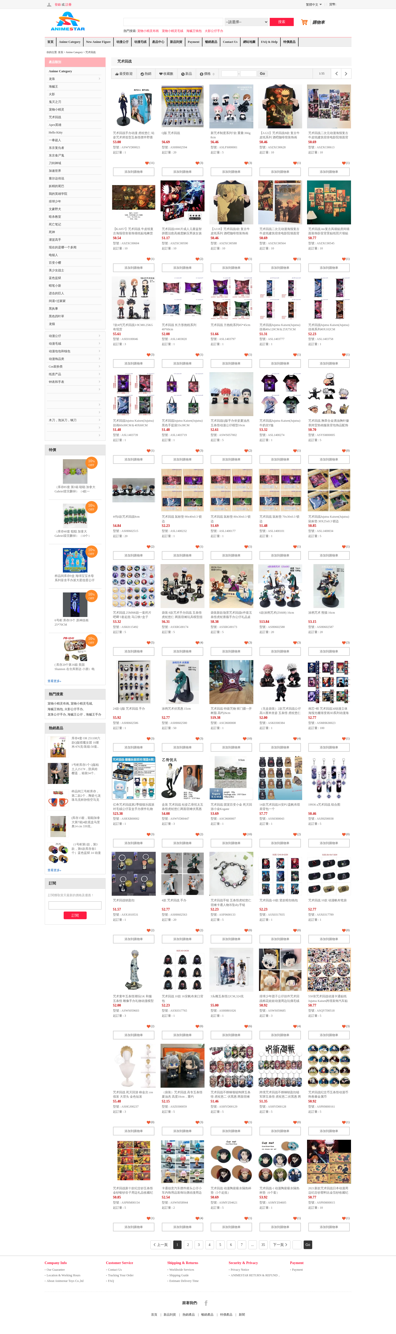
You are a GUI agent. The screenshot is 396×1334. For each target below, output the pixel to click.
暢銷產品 (211, 42)
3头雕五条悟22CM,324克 (227, 996)
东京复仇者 (56, 148)
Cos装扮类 (56, 366)
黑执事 (53, 308)
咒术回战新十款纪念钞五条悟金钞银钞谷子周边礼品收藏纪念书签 (133, 1192)
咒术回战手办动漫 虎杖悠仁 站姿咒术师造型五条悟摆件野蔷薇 (133, 137)
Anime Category (70, 42)
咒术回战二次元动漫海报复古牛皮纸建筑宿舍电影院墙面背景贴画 (328, 137)
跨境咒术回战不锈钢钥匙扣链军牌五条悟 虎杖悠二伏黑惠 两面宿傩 (280, 1096)
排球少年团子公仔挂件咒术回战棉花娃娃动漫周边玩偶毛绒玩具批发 (279, 1001)
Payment (193, 42)
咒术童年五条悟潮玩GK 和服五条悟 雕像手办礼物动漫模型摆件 (133, 1001)
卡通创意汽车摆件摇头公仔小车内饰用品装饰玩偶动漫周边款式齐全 (182, 1192)
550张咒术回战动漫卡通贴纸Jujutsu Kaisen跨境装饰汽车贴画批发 (328, 1001)
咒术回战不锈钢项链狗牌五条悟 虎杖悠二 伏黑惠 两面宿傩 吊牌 (231, 1096)
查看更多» (54, 681)
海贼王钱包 (194, 31)
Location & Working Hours (64, 1275)
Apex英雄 (55, 125)
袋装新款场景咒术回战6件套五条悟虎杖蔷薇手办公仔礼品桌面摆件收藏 (231, 617)
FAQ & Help (269, 42)
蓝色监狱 (55, 278)
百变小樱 (55, 262)
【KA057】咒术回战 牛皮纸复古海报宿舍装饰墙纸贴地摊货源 (133, 233)
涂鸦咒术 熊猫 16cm (321, 612)
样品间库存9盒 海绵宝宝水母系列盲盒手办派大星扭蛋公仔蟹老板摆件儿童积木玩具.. (75, 580)
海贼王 (53, 86)
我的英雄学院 (58, 194)
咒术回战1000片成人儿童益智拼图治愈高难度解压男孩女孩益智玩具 (182, 233)
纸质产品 (55, 374)
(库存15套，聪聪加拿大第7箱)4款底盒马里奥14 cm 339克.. (86, 822)
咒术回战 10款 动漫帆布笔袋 (327, 900)
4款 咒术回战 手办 (174, 900)
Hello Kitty (56, 132)
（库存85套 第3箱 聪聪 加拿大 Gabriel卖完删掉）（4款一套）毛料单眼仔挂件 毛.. (75, 491)
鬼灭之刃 (55, 102)
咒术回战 (90, 52)
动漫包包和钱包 (59, 351)
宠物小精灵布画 (148, 31)
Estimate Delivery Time (184, 1281)
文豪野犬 (55, 209)
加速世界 (55, 171)
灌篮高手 (55, 239)
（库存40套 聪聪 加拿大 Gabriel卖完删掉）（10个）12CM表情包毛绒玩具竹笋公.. (75, 536)
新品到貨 (176, 42)
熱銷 (146, 74)
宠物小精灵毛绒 (172, 31)
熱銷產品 (189, 1314)
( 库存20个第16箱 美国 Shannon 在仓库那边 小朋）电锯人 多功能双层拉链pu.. (75, 669)
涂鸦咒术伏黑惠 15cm (176, 708)
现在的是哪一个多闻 (62, 247)
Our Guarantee (56, 1269)
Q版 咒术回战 (171, 133)
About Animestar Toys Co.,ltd (65, 1281)
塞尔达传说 (56, 178)
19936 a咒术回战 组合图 (324, 804)
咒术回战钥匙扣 (123, 900)
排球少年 (55, 201)
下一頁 (280, 1245)
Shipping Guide (179, 1275)
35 (263, 1245)
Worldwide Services (181, 1269)
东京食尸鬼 (56, 155)
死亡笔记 (55, 224)
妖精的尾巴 (56, 186)
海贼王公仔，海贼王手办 (84, 714)
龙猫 (52, 324)
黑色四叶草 (56, 316)
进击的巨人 (56, 293)
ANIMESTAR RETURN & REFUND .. (255, 1275)
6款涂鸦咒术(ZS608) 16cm (276, 612)
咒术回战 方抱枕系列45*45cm (231, 325)
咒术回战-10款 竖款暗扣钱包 (278, 900)
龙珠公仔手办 (57, 714)
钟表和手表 (56, 382)
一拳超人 (55, 140)
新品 (186, 74)
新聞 (242, 1314)
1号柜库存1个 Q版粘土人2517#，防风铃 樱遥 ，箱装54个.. (85, 769)
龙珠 (52, 79)
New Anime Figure (98, 42)
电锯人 (53, 255)
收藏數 (166, 74)
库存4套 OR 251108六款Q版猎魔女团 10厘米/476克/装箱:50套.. (86, 742)
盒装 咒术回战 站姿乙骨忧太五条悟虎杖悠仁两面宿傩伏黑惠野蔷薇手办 (182, 809)
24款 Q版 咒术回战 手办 (129, 708)
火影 (52, 94)
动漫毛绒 (140, 42)
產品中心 (158, 42)
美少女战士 (56, 270)
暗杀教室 (55, 217)
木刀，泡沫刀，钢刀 (62, 420)
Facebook (206, 1303)
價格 (207, 74)
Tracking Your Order (121, 1275)
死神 (52, 232)
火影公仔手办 (214, 31)
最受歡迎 (124, 74)
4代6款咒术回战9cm (126, 516)
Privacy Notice (240, 1269)
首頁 (50, 42)
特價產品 (289, 42)
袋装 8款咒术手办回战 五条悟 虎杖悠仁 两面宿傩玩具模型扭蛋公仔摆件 (182, 617)
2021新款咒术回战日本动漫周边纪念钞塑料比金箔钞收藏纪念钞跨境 (328, 1192)
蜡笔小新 (55, 285)
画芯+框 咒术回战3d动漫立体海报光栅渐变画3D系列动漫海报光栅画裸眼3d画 (328, 713)
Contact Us (230, 42)
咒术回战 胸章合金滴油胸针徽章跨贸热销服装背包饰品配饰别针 (328, 425)
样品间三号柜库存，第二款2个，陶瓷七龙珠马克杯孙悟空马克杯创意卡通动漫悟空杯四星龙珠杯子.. (86, 800)
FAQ (111, 1281)
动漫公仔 (122, 42)
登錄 (58, 4)
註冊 (68, 4)
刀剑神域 (55, 163)
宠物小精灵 (56, 109)
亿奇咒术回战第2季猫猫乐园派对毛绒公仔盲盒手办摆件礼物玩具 (133, 809)
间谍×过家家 (57, 301)
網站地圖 (249, 42)
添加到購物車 (134, 172)
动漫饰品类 (56, 359)
